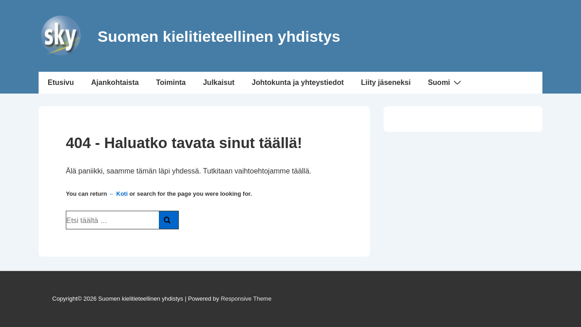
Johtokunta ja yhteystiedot (298, 82)
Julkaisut (218, 82)
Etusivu (61, 82)
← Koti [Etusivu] (118, 193)
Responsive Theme (246, 298)
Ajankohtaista (115, 82)
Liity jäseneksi (385, 82)
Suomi (445, 82)
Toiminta (171, 82)
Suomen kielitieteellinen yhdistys (219, 36)
